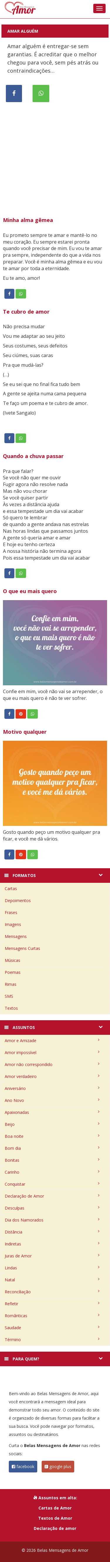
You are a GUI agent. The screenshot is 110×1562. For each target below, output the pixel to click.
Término (52, 1339)
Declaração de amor (55, 1528)
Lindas (52, 1268)
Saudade (52, 1327)
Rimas (10, 984)
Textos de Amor (55, 1518)
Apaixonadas (52, 1112)
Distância (52, 1232)
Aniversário (52, 1088)
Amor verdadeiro (52, 1076)
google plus (58, 1466)
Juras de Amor (52, 1256)
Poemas (13, 972)
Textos (11, 1008)
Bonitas (52, 1160)
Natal (52, 1280)
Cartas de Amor (55, 1508)
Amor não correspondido (52, 1064)
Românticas (52, 1315)
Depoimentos (18, 900)
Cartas (11, 888)
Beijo (52, 1124)
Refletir (52, 1303)
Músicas (12, 960)
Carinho (52, 1172)
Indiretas (52, 1244)
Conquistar (52, 1184)
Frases (11, 912)
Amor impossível (52, 1052)
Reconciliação (52, 1291)
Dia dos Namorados (52, 1220)
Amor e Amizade (52, 1040)
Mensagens (16, 936)
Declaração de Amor (52, 1196)
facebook (23, 1466)
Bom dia (52, 1148)
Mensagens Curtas (22, 948)
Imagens (13, 924)
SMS (9, 996)
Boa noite (52, 1136)
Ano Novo (52, 1100)
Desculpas (52, 1208)
